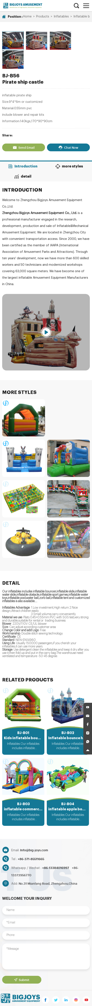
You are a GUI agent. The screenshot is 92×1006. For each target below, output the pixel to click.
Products (42, 16)
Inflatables (61, 16)
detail (23, 156)
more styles (69, 146)
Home (27, 16)
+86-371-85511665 (31, 839)
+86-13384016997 (56, 848)
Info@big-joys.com (34, 830)
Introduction (23, 146)
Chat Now (68, 127)
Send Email (24, 127)
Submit (21, 960)
